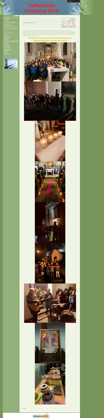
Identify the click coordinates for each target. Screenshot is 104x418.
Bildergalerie (7, 49)
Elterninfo (7, 45)
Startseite (7, 18)
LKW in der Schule (9, 32)
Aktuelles (6, 20)
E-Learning (7, 47)
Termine (6, 43)
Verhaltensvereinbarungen (11, 41)
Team (5, 35)
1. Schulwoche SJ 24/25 (10, 22)
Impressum (7, 54)
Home (70, 1)
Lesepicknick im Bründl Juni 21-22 (11, 29)
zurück (24, 408)
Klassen (6, 39)
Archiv (6, 52)
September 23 (8, 24)
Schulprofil (7, 37)
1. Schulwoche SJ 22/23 (10, 26)
